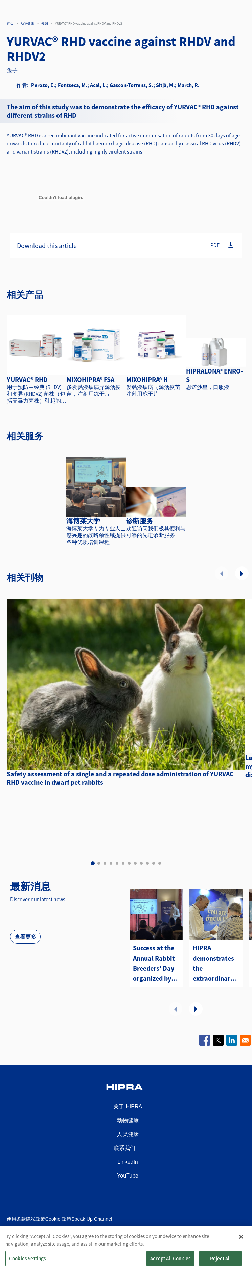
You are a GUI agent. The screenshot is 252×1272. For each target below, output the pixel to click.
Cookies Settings (27, 1264)
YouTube (127, 1176)
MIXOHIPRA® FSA (90, 379)
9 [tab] (141, 863)
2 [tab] (98, 863)
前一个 (221, 573)
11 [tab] (153, 863)
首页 (10, 23)
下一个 (242, 573)
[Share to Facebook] (204, 1040)
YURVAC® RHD (27, 379)
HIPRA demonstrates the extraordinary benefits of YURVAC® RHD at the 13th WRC (213, 964)
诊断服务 (139, 521)
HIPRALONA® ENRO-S (214, 375)
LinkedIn (127, 1162)
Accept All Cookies (170, 1264)
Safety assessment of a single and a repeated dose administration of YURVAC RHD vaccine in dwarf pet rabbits (120, 778)
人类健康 (128, 1134)
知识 (44, 23)
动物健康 (27, 23)
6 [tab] (123, 863)
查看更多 (25, 936)
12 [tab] (159, 863)
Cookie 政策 (58, 1219)
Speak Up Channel (91, 1219)
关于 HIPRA (127, 1106)
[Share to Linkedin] (231, 1040)
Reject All (220, 1264)
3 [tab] (105, 863)
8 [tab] (135, 863)
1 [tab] (93, 863)
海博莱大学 (83, 521)
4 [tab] (111, 863)
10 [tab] (147, 863)
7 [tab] (129, 863)
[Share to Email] (245, 1040)
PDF (215, 244)
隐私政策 (35, 1219)
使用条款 (16, 1219)
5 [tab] (117, 863)
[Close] (241, 1242)
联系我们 (124, 1148)
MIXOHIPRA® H (147, 379)
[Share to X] (218, 1040)
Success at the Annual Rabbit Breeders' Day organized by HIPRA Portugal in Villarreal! (156, 964)
